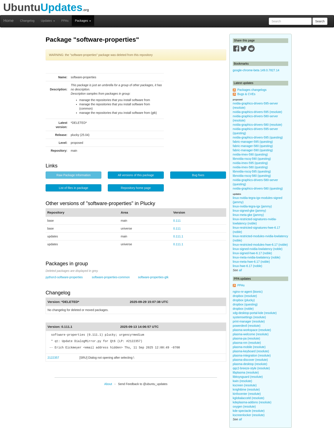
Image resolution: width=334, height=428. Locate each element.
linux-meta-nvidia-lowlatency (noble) (256, 257)
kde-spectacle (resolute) (249, 410)
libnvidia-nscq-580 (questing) (252, 175)
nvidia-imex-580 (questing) (250, 167)
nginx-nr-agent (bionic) (248, 291)
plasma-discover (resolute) (250, 359)
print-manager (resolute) (249, 321)
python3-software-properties (64, 277)
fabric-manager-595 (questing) (253, 141)
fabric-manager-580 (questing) (253, 146)
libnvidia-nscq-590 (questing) (252, 158)
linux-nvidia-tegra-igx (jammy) (252, 206)
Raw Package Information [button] (73, 175)
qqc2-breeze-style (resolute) (251, 368)
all (240, 270)
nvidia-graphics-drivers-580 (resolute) (257, 124)
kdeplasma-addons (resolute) (252, 402)
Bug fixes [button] (198, 175)
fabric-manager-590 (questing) (253, 150)
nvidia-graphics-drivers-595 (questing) (258, 137)
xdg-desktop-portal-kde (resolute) (255, 313)
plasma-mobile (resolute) (249, 347)
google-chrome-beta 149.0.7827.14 (256, 70)
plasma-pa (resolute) (246, 338)
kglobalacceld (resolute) (248, 398)
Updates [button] (48, 20)
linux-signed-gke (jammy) (249, 210)
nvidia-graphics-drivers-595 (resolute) (257, 112)
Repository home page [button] (136, 188)
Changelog (27, 20)
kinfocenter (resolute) (247, 393)
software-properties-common (111, 277)
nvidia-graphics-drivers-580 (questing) (258, 188)
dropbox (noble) (243, 308)
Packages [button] (83, 20)
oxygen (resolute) (244, 406)
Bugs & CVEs (246, 94)
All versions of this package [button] (136, 175)
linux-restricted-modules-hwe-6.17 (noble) (260, 244)
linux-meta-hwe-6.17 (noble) (251, 261)
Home (8, 21)
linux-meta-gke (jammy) (248, 215)
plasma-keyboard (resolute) (251, 351)
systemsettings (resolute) (249, 317)
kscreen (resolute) (245, 385)
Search (320, 21)
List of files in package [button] (73, 188)
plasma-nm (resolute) (247, 342)
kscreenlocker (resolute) (249, 415)
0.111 (177, 220)
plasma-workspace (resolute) (252, 330)
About (108, 384)
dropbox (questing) (245, 304)
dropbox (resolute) (245, 296)
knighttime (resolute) (246, 389)
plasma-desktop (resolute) (250, 364)
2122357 (53, 357)
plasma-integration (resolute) (252, 355)
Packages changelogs (251, 89)
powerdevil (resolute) (247, 325)
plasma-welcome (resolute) (251, 334)
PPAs (65, 20)
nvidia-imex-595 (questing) (250, 163)
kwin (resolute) (242, 381)
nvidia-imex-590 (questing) (250, 154)
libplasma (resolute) (246, 372)
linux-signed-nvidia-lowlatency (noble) (257, 249)
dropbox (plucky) (244, 300)
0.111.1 (178, 236)
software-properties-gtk (153, 277)
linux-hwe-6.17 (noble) (247, 266)
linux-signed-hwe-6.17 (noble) (252, 253)
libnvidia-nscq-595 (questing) (252, 171)
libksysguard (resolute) (248, 376)
